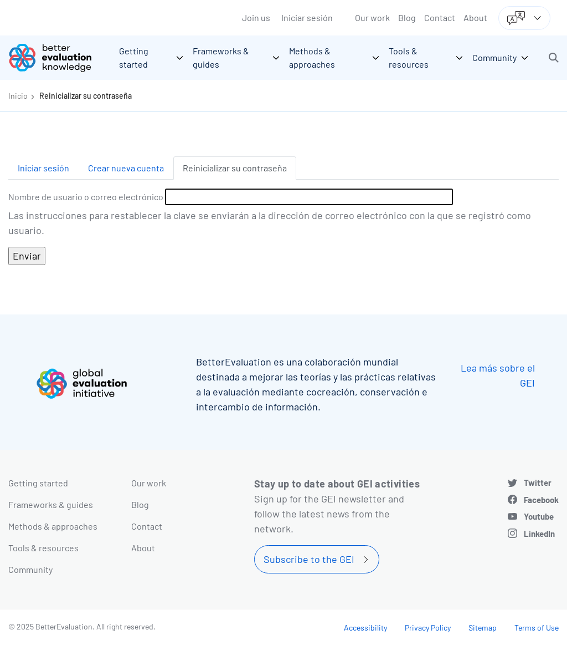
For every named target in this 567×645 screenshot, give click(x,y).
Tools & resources (43, 547)
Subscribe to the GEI (309, 559)
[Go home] (58, 57)
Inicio (18, 95)
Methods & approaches (52, 526)
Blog (407, 17)
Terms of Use (536, 627)
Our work (372, 17)
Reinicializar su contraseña (85, 95)
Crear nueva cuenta (126, 167)
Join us (256, 17)
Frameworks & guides (50, 504)
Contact (439, 17)
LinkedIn (539, 534)
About (475, 17)
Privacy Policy (428, 627)
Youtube (539, 516)
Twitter (537, 482)
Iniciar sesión (307, 17)
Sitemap (482, 627)
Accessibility (365, 627)
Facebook (541, 500)
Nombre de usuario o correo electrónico (85, 196)
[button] (554, 58)
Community (30, 569)
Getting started (38, 483)
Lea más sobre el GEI (498, 375)
